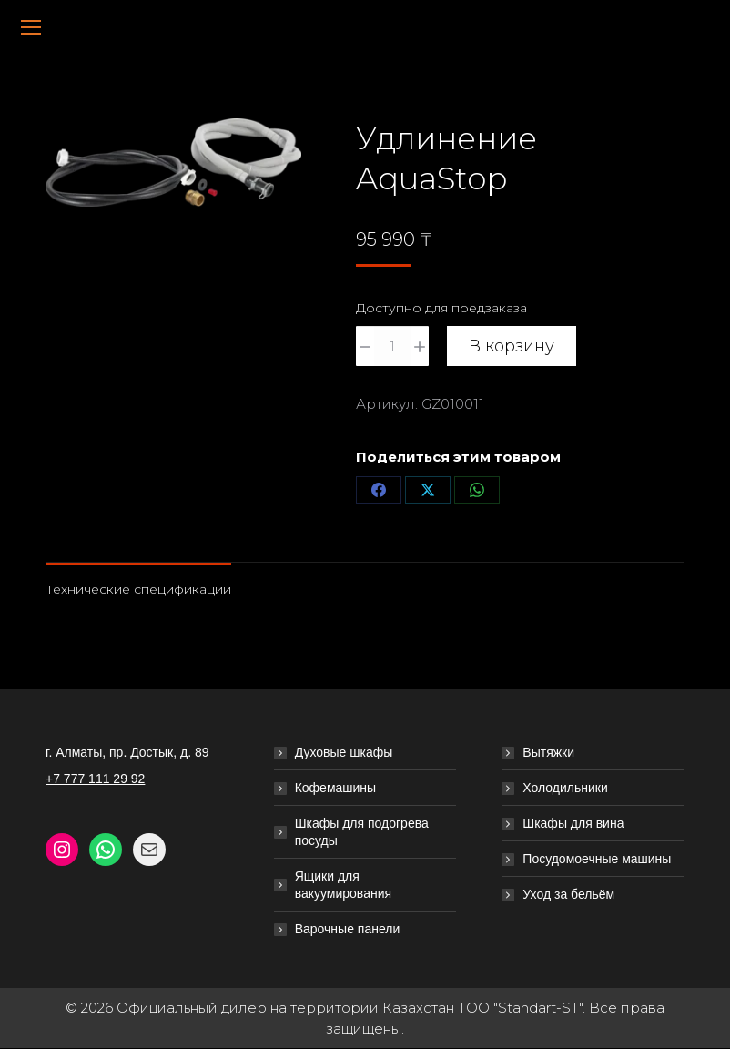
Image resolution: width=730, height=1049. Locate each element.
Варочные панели (347, 929)
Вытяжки (548, 752)
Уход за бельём (568, 894)
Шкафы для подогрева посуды (362, 832)
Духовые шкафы (344, 752)
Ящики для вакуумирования (343, 885)
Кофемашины (336, 787)
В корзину (511, 346)
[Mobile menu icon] (31, 27)
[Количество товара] (392, 346)
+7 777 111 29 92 (95, 778)
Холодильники (564, 787)
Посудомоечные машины (596, 858)
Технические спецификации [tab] (138, 589)
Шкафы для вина (573, 823)
